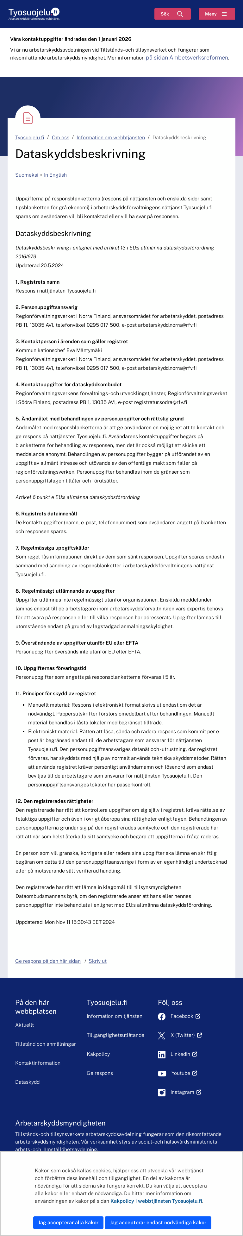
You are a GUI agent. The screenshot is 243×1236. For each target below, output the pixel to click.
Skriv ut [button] (98, 961)
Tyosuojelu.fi (29, 138)
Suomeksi (26, 175)
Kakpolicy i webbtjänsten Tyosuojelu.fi (156, 1201)
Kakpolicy (98, 1054)
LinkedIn (184, 1054)
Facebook (185, 1016)
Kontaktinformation (37, 1063)
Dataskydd (27, 1082)
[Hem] (34, 14)
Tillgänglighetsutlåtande (115, 1035)
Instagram (186, 1092)
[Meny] (216, 14)
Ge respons (100, 1073)
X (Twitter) (186, 1035)
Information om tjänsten (114, 1016)
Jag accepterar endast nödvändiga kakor (158, 1223)
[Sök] (172, 14)
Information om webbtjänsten (111, 138)
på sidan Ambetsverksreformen (187, 57)
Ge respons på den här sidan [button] (48, 961)
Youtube (184, 1073)
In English (55, 175)
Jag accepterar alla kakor (68, 1223)
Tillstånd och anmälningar (45, 1044)
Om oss (60, 138)
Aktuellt (24, 1025)
